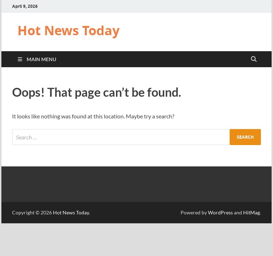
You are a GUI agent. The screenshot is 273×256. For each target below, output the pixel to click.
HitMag (251, 212)
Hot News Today (68, 30)
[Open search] (253, 59)
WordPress (220, 212)
